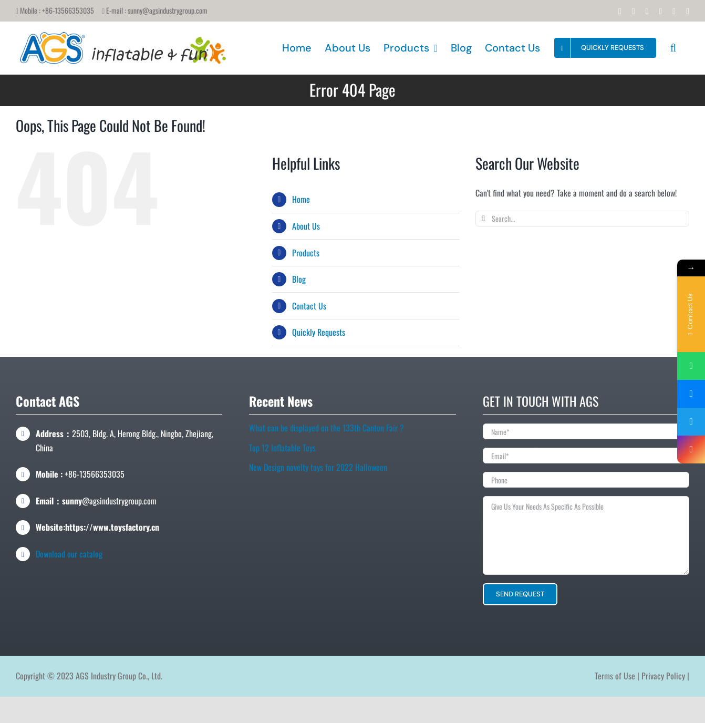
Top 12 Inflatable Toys (282, 447)
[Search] (483, 218)
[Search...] (582, 218)
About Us (306, 226)
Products (305, 252)
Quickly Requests (318, 332)
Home (301, 199)
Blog (299, 279)
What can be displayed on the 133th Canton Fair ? (326, 427)
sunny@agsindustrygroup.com (168, 10)
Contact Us (309, 305)
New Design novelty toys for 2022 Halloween (318, 467)
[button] (673, 48)
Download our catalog (69, 554)
